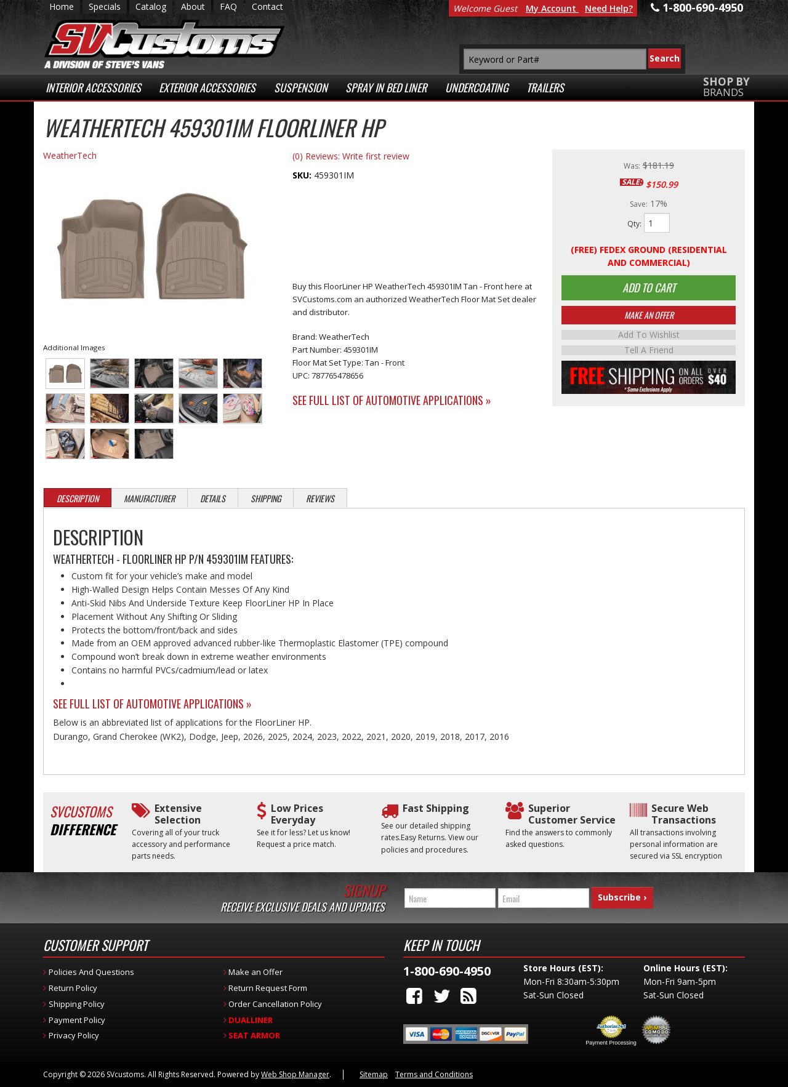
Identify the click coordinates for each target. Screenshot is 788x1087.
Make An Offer (648, 317)
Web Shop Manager (295, 1074)
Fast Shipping (436, 808)
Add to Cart (648, 289)
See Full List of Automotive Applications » (391, 400)
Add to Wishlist (649, 338)
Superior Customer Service (572, 814)
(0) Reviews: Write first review (350, 156)
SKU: (303, 175)
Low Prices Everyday (297, 814)
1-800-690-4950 (447, 971)
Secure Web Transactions (683, 814)
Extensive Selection (178, 814)
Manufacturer (149, 498)
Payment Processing (611, 1043)
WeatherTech (70, 155)
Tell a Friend (648, 352)
